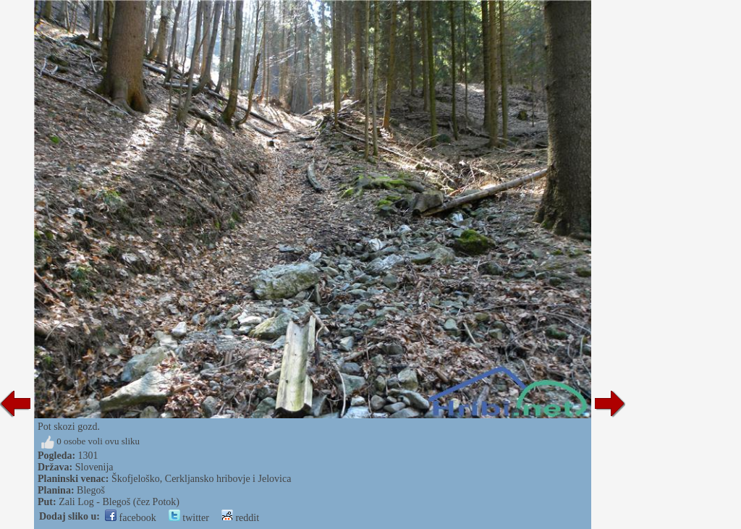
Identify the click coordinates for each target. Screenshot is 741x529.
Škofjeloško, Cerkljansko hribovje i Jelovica (201, 478)
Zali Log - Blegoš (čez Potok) (119, 501)
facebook (130, 517)
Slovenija (94, 467)
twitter (189, 517)
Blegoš (91, 490)
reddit (240, 517)
